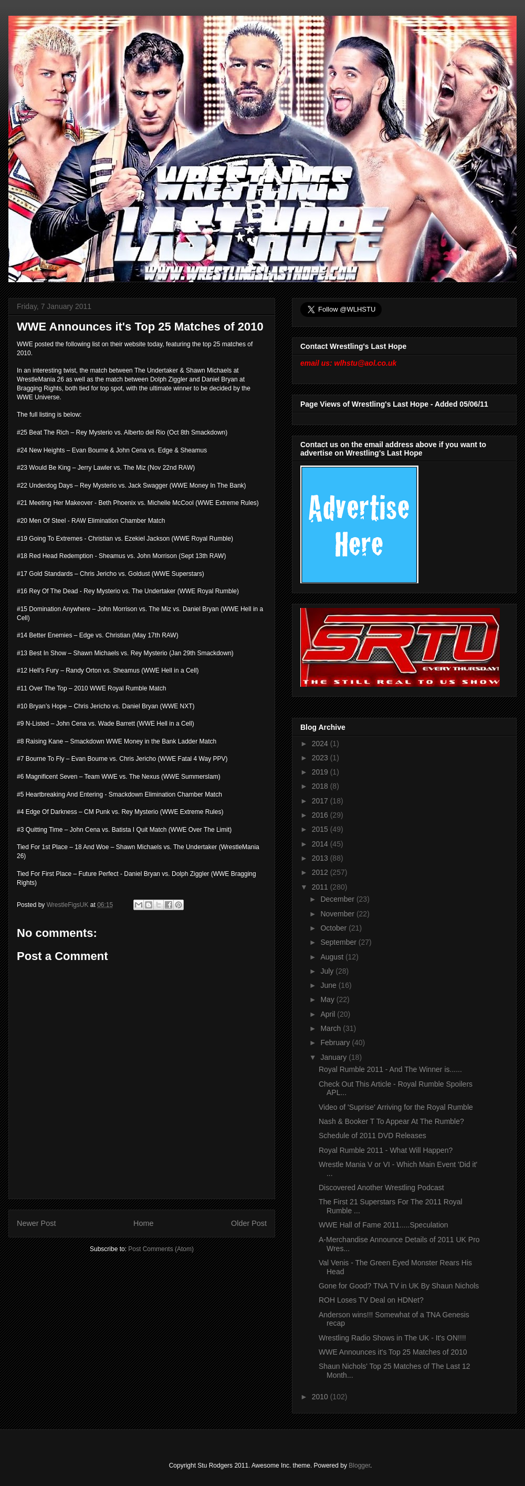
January (334, 1057)
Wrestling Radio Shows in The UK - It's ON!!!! (392, 1338)
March (331, 1028)
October (334, 928)
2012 (321, 872)
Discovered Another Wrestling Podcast (381, 1187)
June (329, 985)
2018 (321, 786)
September (339, 942)
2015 (321, 829)
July (327, 971)
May (328, 999)
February (336, 1042)
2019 (321, 772)
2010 (321, 1396)
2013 (321, 858)
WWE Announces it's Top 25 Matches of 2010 (393, 1352)
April (328, 1014)
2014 (321, 844)
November (338, 914)
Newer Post (36, 1223)
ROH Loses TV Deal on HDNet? (371, 1300)
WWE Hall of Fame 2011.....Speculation (383, 1225)
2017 (321, 801)
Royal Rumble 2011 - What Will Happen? (386, 1150)
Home (143, 1223)
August (332, 957)
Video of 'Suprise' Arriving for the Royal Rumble (396, 1107)
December (338, 899)
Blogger (359, 1465)
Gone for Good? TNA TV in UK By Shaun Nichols (399, 1286)
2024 (321, 743)
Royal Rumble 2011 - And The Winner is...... (390, 1069)
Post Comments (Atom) (161, 1249)
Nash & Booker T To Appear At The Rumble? (391, 1121)
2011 (321, 887)
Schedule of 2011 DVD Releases (372, 1135)
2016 (321, 815)
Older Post (249, 1223)
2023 (321, 758)
